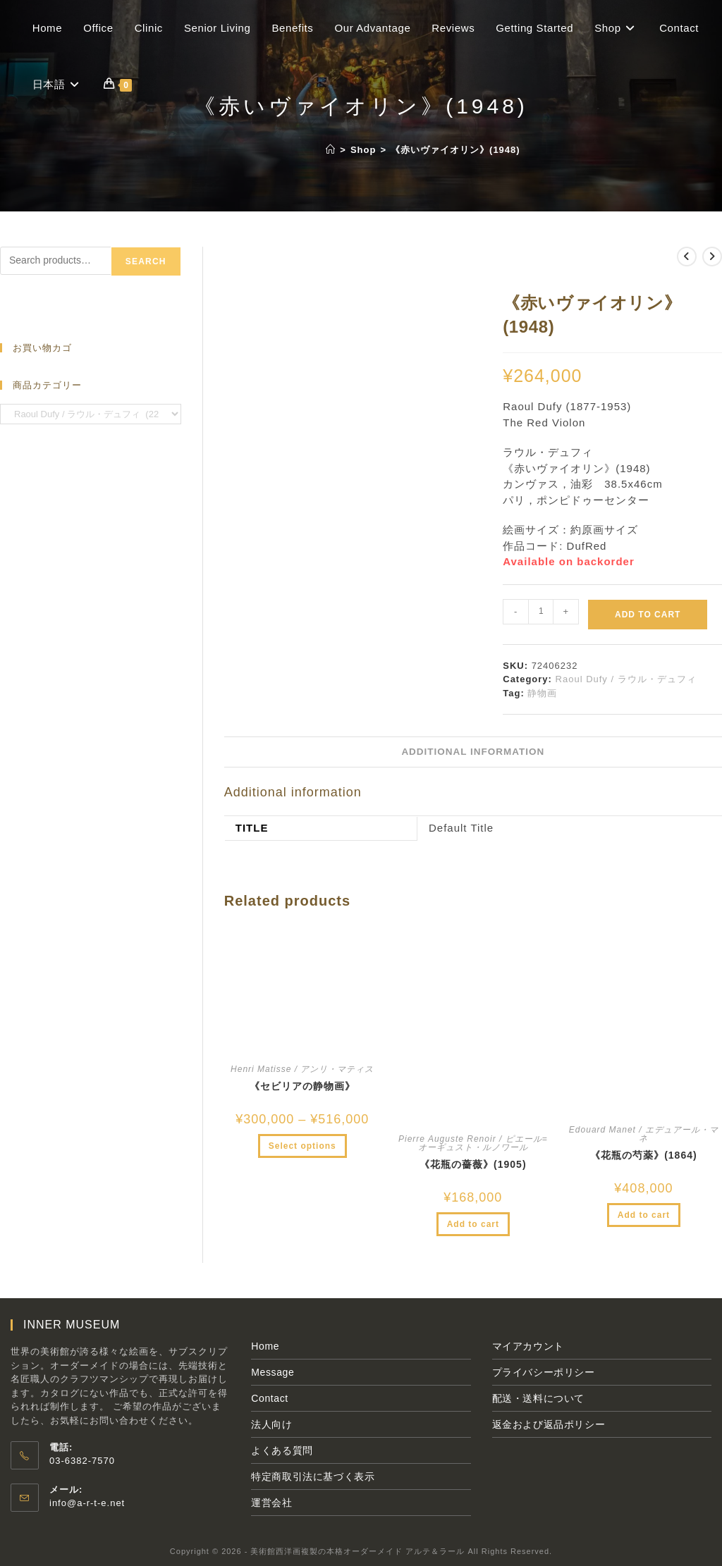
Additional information (472, 751)
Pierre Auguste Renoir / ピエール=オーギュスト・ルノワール (473, 1143)
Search (146, 261)
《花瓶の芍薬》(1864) (643, 1155)
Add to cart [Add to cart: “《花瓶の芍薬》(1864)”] (644, 1215)
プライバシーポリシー (543, 1372)
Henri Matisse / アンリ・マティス (302, 1069)
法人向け (271, 1424)
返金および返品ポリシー (549, 1424)
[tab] (472, 752)
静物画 (542, 693)
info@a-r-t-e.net (87, 1503)
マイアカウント (528, 1346)
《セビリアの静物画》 (302, 1086)
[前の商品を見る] (687, 256)
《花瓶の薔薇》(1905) (473, 1164)
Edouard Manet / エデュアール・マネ (643, 1134)
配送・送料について (538, 1398)
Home (265, 1346)
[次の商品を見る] (712, 256)
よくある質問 (282, 1450)
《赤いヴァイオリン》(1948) (455, 149)
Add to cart (647, 614)
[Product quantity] (540, 611)
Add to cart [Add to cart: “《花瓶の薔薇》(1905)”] (473, 1224)
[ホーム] (331, 149)
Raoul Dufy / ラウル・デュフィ (626, 679)
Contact (269, 1398)
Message (272, 1372)
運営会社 (271, 1502)
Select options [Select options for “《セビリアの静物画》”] (302, 1146)
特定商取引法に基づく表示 (312, 1476)
